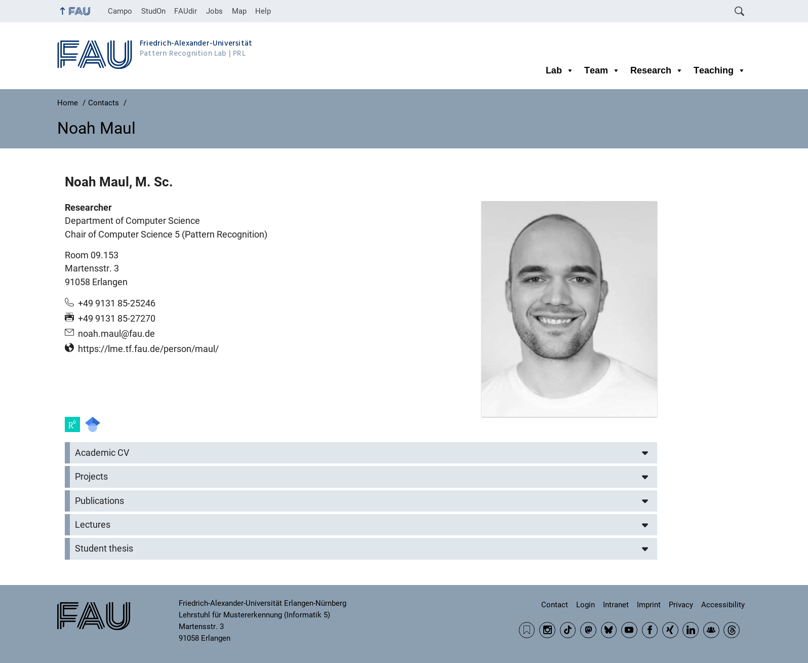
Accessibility (723, 604)
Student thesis (104, 548)
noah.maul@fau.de (116, 334)
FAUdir (185, 11)
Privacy (681, 604)
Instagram (547, 630)
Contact (554, 604)
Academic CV (102, 453)
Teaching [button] (720, 70)
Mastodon (588, 630)
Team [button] (602, 70)
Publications (99, 501)
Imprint (649, 604)
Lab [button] (560, 70)
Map (239, 11)
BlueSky (609, 630)
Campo (120, 11)
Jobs (214, 11)
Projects (91, 477)
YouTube (629, 630)
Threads (731, 630)
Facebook (650, 630)
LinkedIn (690, 630)
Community (711, 630)
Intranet (616, 604)
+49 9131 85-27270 (116, 319)
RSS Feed (527, 630)
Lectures (92, 525)
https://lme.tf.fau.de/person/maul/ (148, 349)
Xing (670, 630)
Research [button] (656, 70)
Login (585, 604)
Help (263, 11)
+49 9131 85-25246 (116, 303)
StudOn (153, 11)
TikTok (568, 630)
